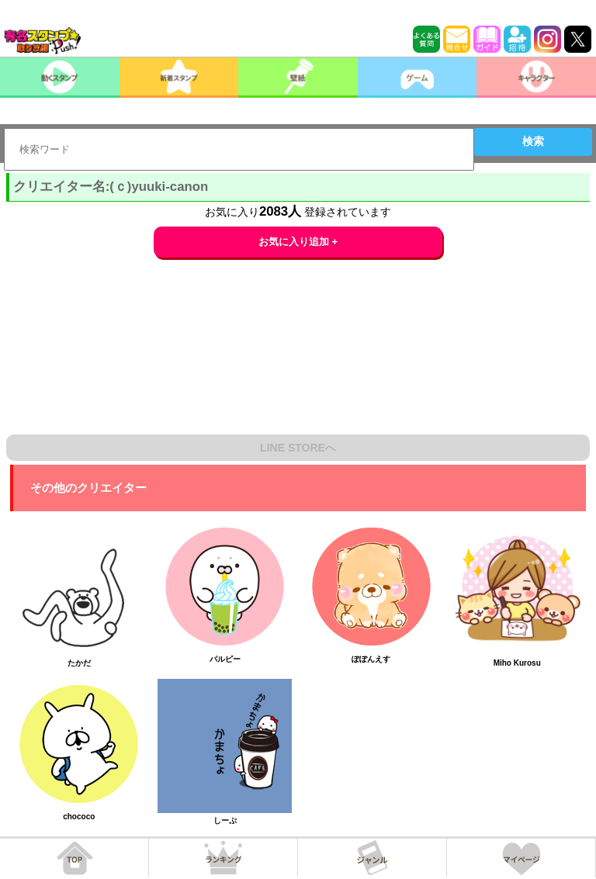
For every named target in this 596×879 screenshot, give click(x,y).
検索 (533, 141)
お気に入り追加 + (298, 241)
